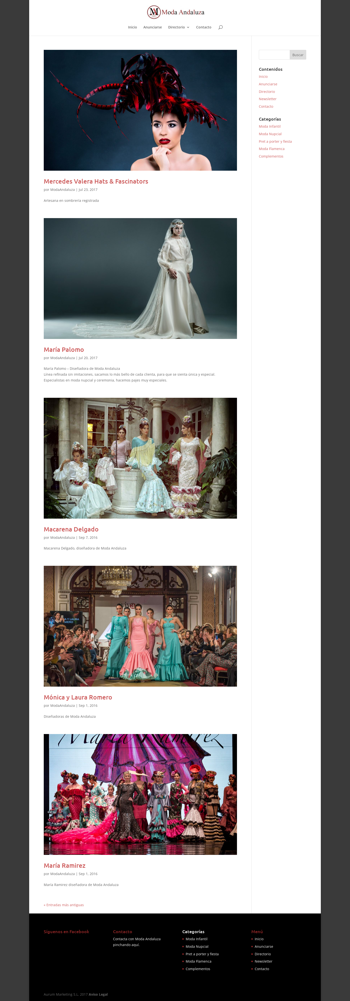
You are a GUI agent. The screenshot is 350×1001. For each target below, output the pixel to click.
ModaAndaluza (62, 189)
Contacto (203, 27)
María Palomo (64, 349)
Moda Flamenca (272, 148)
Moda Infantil (270, 126)
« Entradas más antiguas (64, 905)
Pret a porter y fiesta (275, 141)
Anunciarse (152, 27)
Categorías (193, 931)
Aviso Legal (98, 994)
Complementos (271, 156)
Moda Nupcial (270, 134)
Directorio (176, 27)
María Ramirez (65, 865)
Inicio (132, 27)
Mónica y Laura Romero (78, 697)
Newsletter (268, 99)
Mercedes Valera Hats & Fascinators (96, 181)
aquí (135, 944)
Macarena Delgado (71, 529)
